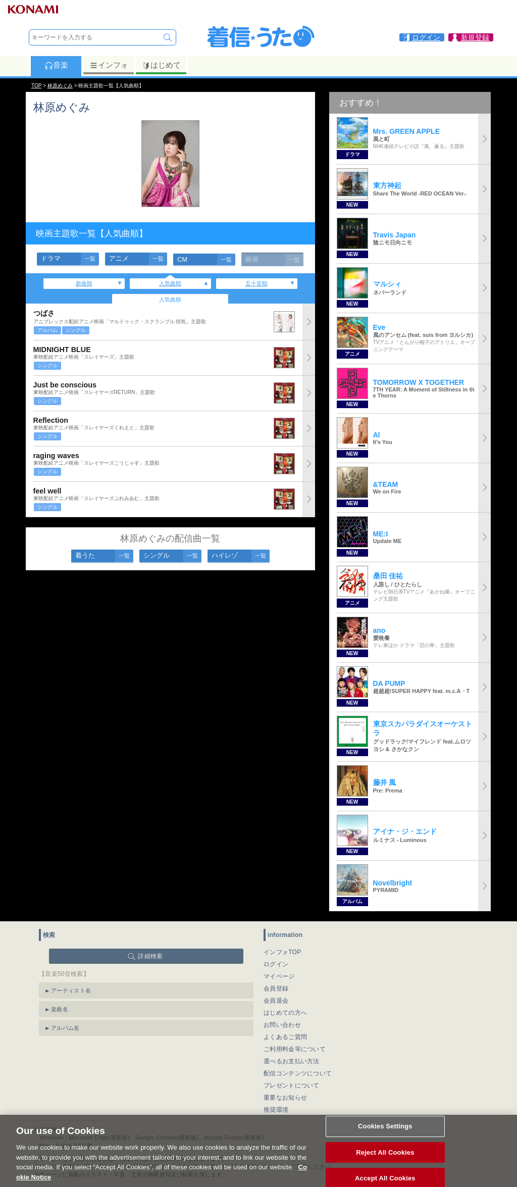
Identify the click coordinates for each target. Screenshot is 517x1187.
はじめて (161, 65)
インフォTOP (282, 952)
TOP (36, 85)
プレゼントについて (292, 1085)
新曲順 (84, 283)
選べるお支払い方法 (292, 1061)
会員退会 (276, 1000)
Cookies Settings (385, 1138)
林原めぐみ (60, 85)
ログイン (276, 964)
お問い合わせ (282, 1024)
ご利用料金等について (295, 1049)
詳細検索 (150, 956)
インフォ (108, 65)
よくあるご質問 (285, 1037)
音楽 (56, 65)
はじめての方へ (285, 1012)
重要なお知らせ (285, 1097)
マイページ (279, 976)
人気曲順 (170, 283)
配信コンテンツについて (298, 1073)
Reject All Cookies (385, 1164)
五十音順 (256, 283)
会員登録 (276, 988)
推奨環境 (276, 1109)
